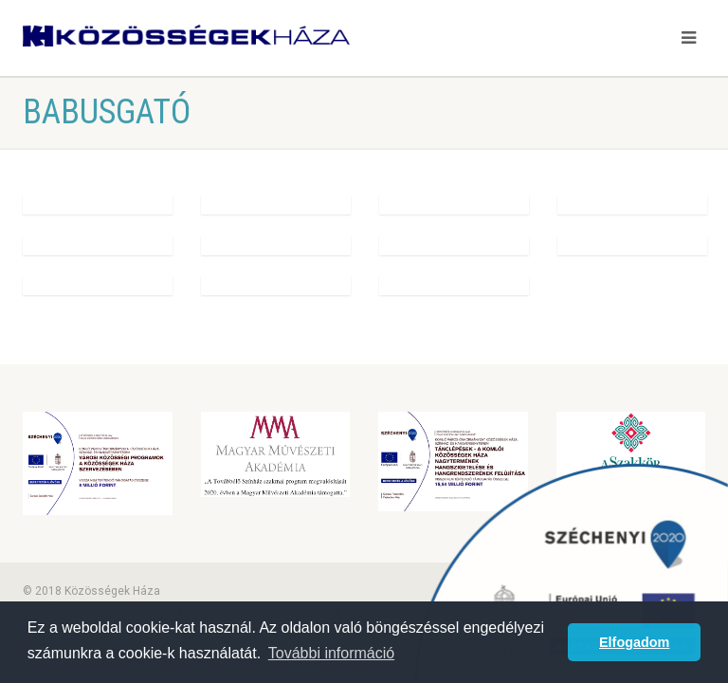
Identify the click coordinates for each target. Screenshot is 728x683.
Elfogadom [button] (634, 642)
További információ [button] (331, 653)
